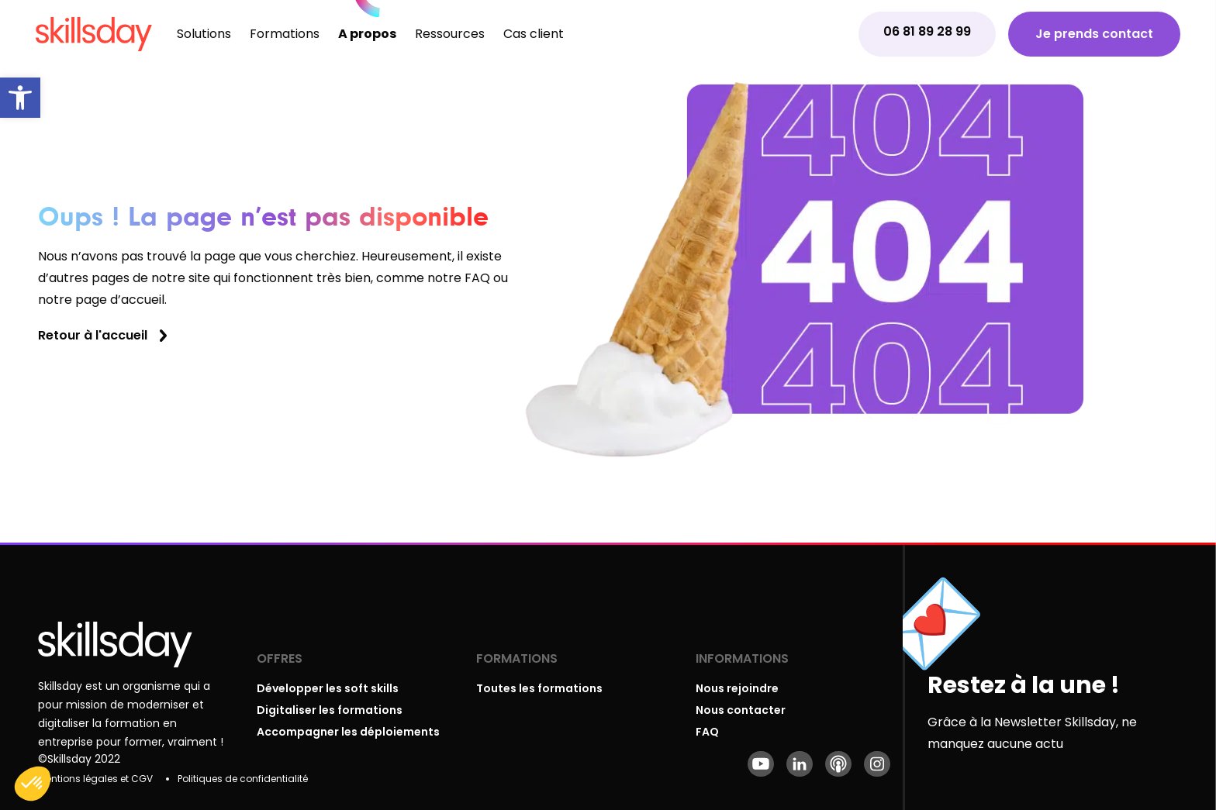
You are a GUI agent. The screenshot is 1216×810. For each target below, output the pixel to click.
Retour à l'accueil (92, 335)
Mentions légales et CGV (95, 778)
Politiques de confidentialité (243, 778)
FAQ (707, 731)
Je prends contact (1094, 34)
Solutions (204, 34)
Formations (285, 34)
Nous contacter (741, 710)
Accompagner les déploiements (348, 731)
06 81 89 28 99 (927, 31)
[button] (20, 98)
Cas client (533, 34)
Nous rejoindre (737, 688)
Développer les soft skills (328, 688)
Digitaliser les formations (329, 710)
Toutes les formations (539, 688)
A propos (367, 34)
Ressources (450, 34)
